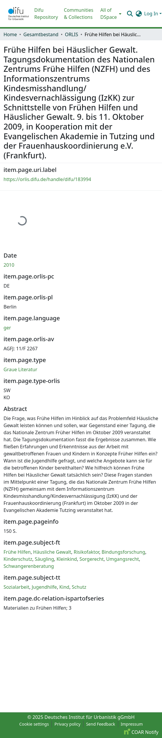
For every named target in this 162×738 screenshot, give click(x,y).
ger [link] (7, 327)
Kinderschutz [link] (18, 559)
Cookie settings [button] (34, 724)
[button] (18, 13)
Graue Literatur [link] (20, 369)
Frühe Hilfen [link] (17, 552)
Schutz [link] (79, 587)
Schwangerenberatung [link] (29, 566)
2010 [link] (9, 265)
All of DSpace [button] (108, 13)
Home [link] (10, 34)
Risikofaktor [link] (86, 552)
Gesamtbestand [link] (41, 34)
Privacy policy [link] (67, 724)
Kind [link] (64, 587)
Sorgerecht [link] (91, 559)
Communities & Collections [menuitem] (78, 13)
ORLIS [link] (71, 34)
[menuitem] (110, 13)
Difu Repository (46, 13)
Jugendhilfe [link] (44, 587)
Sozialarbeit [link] (16, 587)
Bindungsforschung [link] (123, 552)
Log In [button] (151, 13)
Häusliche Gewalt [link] (52, 552)
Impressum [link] (132, 724)
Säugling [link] (44, 559)
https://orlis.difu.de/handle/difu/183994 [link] (47, 179)
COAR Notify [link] (141, 732)
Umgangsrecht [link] (122, 559)
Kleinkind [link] (66, 559)
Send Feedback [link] (100, 724)
